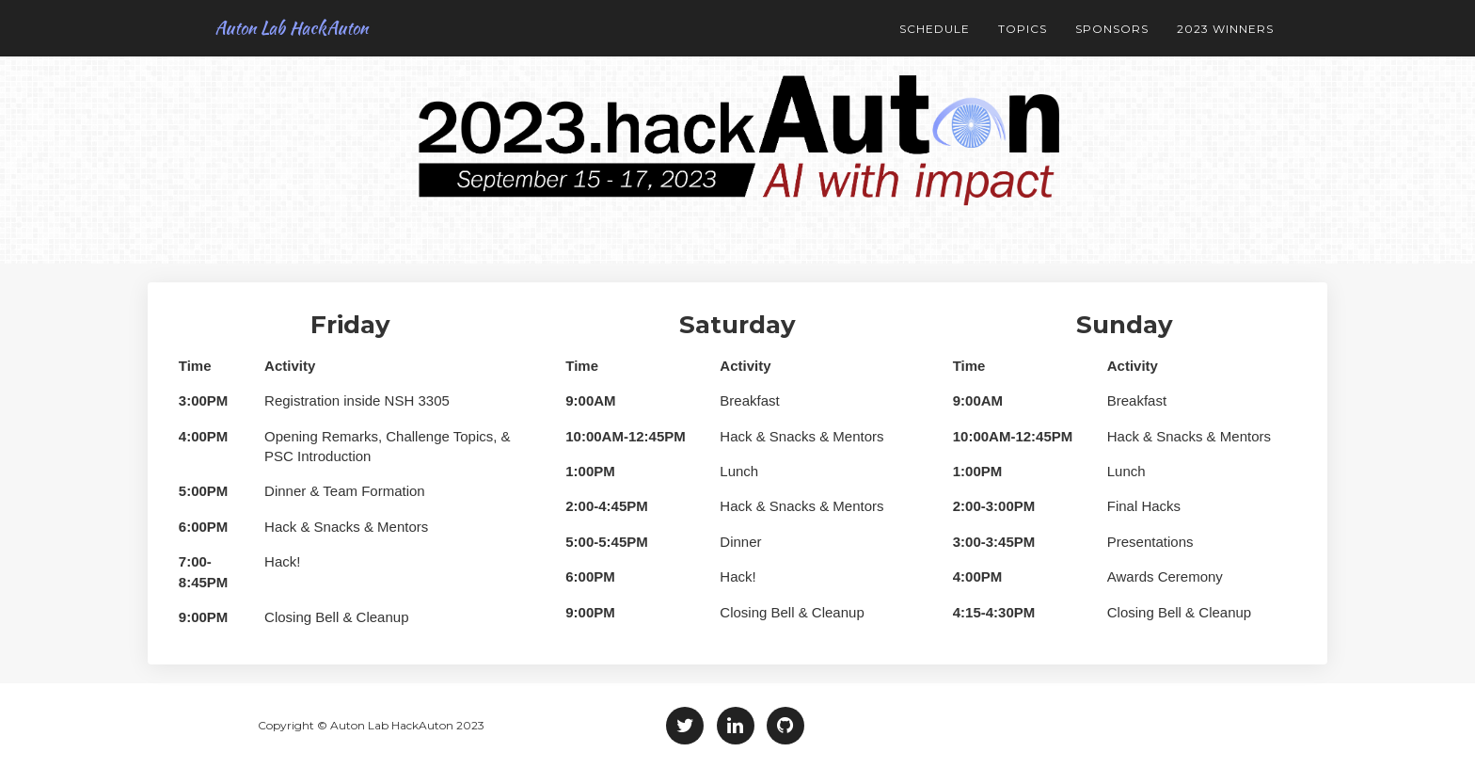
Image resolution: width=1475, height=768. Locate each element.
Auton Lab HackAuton (275, 27)
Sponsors (1112, 29)
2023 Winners (1225, 29)
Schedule (934, 29)
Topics (1022, 29)
